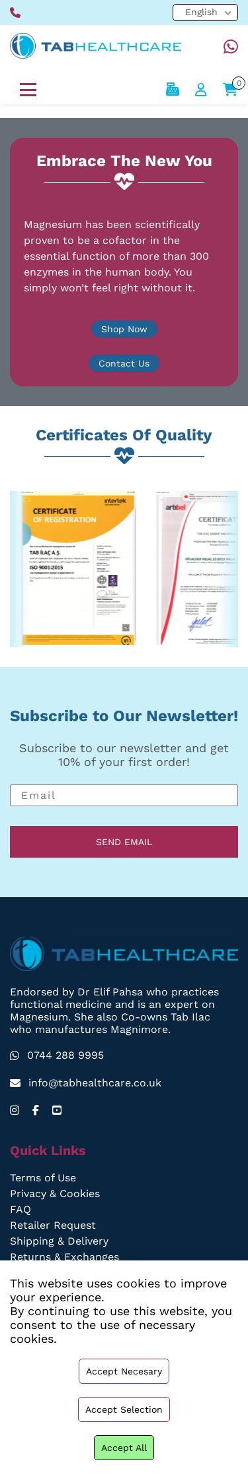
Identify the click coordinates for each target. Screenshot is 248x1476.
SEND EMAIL (124, 842)
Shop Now (124, 329)
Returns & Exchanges (64, 1257)
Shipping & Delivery (59, 1241)
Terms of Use (43, 1177)
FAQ (20, 1209)
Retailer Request (52, 1225)
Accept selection (123, 1409)
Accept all (124, 1447)
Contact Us (124, 363)
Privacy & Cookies (55, 1193)
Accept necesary (124, 1371)
